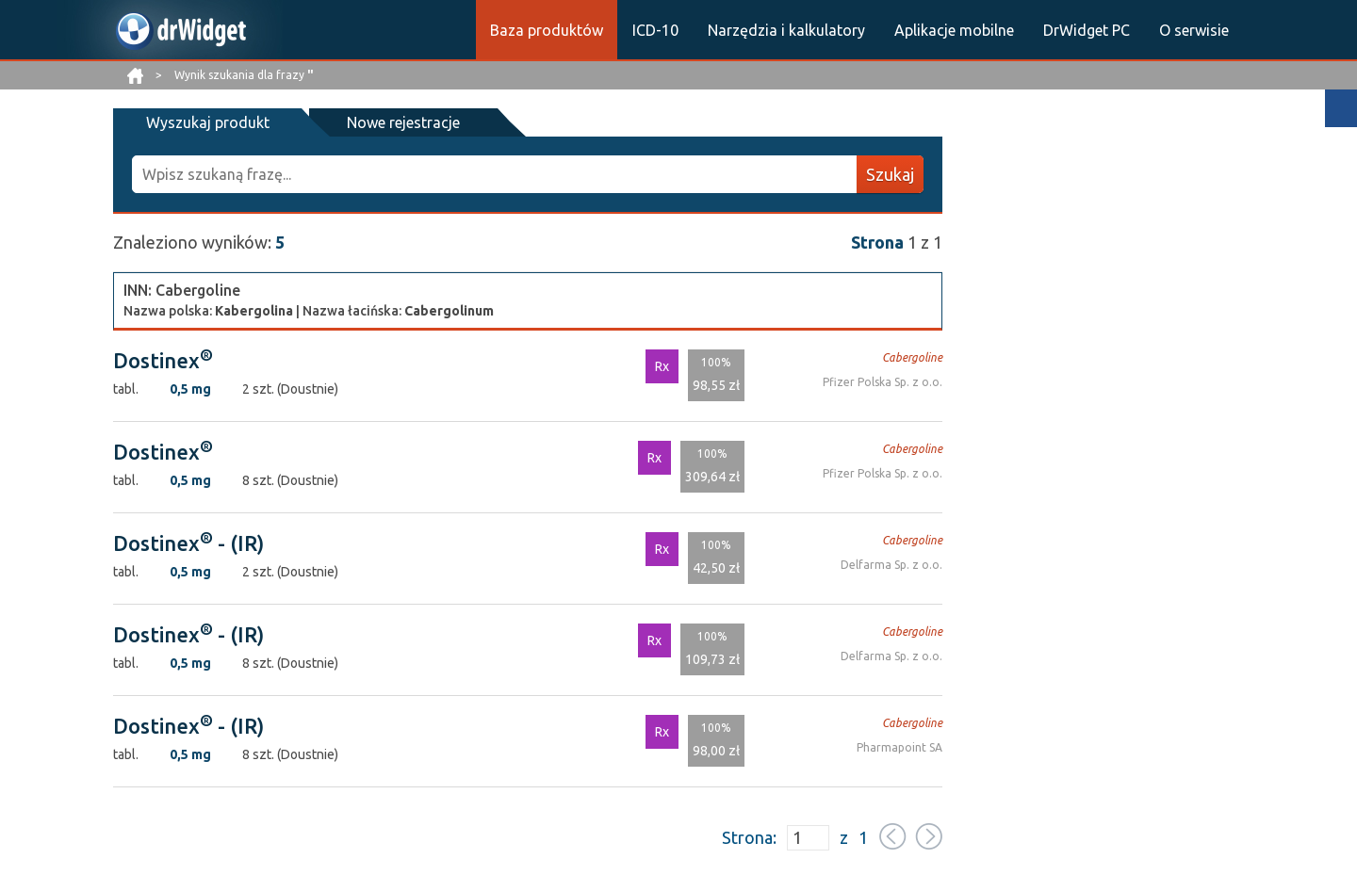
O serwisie (1194, 30)
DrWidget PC (1086, 30)
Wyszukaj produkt (208, 122)
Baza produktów (546, 30)
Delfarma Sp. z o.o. (891, 565)
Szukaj (890, 174)
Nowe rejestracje (403, 122)
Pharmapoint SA (899, 747)
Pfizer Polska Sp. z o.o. (882, 382)
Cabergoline (912, 357)
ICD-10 (655, 30)
